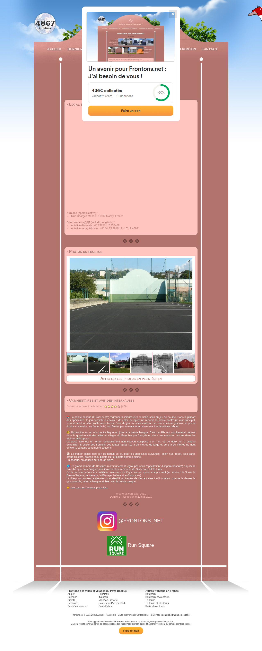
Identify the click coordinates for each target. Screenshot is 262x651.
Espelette (104, 594)
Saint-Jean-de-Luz (78, 606)
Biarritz (71, 600)
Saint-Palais (105, 606)
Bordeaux (150, 594)
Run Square (131, 545)
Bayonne (72, 597)
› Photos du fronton (84, 251)
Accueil (54, 49)
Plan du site (111, 615)
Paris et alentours (154, 606)
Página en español (181, 615)
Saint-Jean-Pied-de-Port (112, 603)
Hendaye (72, 603)
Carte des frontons (126, 615)
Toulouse (150, 600)
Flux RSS (149, 615)
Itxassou (103, 597)
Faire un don (131, 630)
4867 (45, 23)
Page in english (163, 615)
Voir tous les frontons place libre (89, 487)
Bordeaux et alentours (157, 597)
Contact (208, 49)
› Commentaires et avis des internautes (100, 400)
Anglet (71, 594)
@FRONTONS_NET (131, 520)
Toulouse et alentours (157, 603)
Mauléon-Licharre (108, 600)
